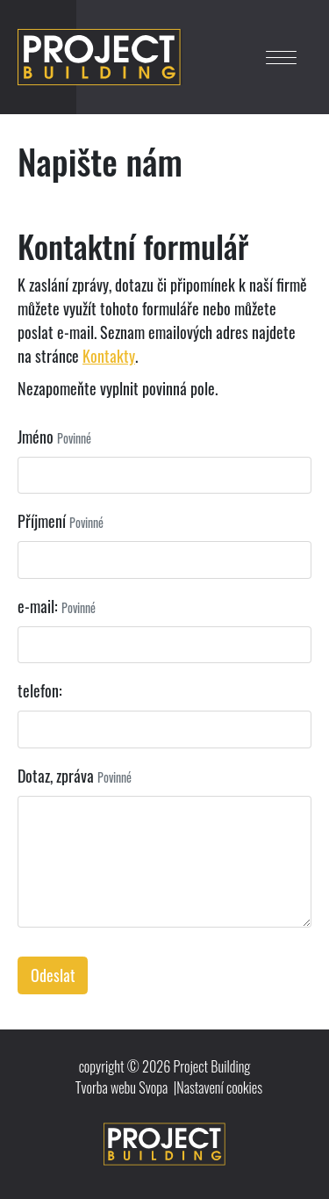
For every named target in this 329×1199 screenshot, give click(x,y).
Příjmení (42, 520)
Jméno (36, 436)
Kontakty (108, 355)
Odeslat (53, 975)
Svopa (153, 1087)
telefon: (40, 690)
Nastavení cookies (219, 1087)
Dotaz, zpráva (56, 775)
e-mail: (38, 606)
